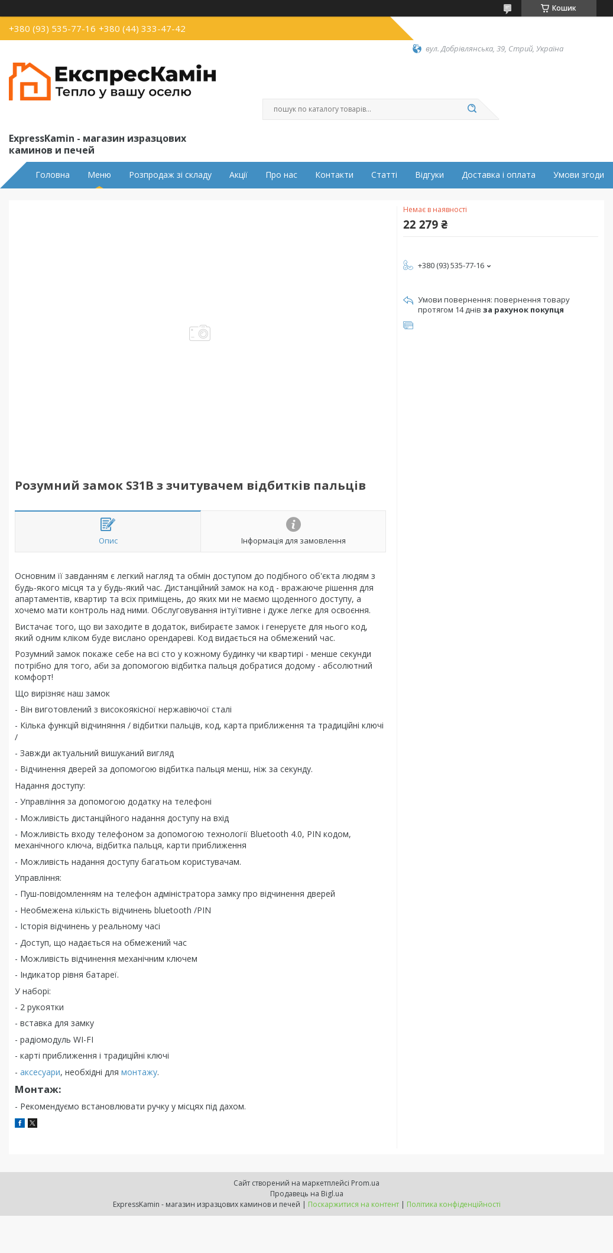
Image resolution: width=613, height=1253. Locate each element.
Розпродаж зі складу (170, 175)
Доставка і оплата (499, 175)
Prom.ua (365, 1183)
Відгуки (429, 175)
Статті (384, 175)
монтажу (139, 1072)
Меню (99, 175)
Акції (238, 175)
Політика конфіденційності (454, 1204)
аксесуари (40, 1072)
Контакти (334, 175)
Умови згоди (578, 175)
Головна (52, 175)
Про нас (281, 175)
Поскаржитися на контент (353, 1204)
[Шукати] (472, 109)
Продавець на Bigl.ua (306, 1194)
